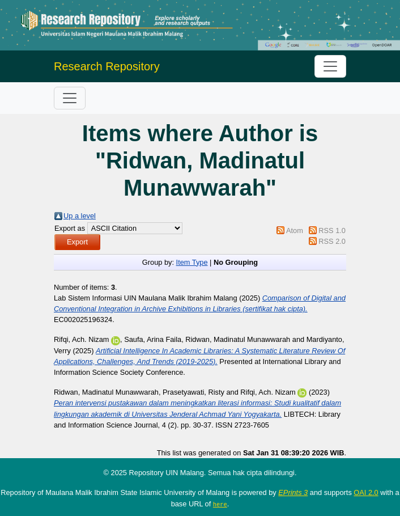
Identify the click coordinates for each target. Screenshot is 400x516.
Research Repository (107, 66)
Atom (294, 230)
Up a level (79, 216)
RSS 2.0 (332, 241)
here (220, 504)
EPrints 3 (293, 492)
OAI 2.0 (366, 492)
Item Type (192, 262)
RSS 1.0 (332, 230)
